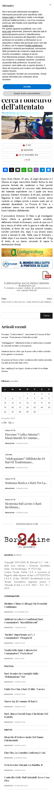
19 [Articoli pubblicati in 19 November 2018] (5, 407)
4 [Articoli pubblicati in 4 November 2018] (49, 394)
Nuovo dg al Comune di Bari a (20, 701)
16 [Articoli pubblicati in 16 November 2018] (35, 403)
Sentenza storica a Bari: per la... (26, 483)
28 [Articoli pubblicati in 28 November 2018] (20, 411)
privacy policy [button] (8, 17)
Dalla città (10, 430)
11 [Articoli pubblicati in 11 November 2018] (49, 398)
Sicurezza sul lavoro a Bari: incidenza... (23, 505)
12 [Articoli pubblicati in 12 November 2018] (5, 403)
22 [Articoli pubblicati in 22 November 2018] (27, 407)
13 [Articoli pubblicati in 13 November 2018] (13, 403)
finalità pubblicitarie (33, 45)
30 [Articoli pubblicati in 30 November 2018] (35, 411)
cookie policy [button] (8, 26)
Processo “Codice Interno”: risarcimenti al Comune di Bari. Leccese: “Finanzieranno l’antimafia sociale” (26, 336)
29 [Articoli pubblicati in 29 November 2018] (27, 411)
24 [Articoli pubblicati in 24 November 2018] (42, 407)
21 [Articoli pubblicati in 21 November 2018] (20, 407)
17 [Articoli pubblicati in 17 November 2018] (42, 403)
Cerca (46, 315)
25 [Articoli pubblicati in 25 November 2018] (49, 407)
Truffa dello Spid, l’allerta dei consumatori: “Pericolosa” (20, 652)
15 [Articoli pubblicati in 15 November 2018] (27, 403)
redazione (9, 443)
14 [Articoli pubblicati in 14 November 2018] (20, 403)
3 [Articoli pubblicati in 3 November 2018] (41, 394)
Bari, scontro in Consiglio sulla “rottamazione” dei (21, 675)
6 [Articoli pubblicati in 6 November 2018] (12, 398)
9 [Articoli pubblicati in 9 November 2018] (34, 398)
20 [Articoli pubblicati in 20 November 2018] (12, 407)
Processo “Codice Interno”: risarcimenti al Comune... (22, 436)
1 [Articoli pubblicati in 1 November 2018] (27, 394)
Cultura (8, 454)
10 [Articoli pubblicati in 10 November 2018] (42, 398)
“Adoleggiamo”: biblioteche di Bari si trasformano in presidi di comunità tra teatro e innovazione (26, 344)
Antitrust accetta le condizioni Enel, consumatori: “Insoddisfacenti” (23, 621)
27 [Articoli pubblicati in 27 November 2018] (13, 411)
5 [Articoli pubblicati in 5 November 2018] (5, 398)
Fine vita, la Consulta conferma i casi (24, 752)
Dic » (11, 422)
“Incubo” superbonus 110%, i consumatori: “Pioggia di (19, 636)
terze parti (6, 31)
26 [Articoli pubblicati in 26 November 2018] (5, 411)
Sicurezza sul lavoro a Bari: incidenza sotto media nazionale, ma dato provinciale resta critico (26, 361)
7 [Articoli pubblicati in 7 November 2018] (19, 398)
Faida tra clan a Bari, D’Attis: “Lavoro (24, 689)
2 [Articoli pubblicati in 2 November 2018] (34, 394)
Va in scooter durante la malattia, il (23, 764)
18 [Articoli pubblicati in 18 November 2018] (49, 403)
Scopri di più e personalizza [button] (27, 93)
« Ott (3, 422)
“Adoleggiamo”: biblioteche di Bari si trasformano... (25, 460)
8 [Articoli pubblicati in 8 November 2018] (27, 398)
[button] (50, 4)
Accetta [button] (27, 86)
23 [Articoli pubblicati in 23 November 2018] (35, 407)
